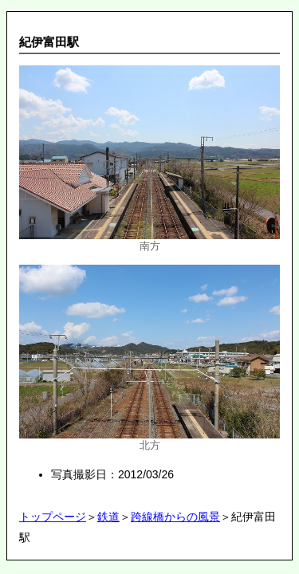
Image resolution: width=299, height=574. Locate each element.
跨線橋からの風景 (175, 516)
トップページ (52, 516)
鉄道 (108, 516)
